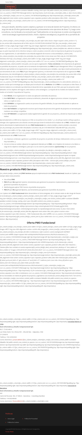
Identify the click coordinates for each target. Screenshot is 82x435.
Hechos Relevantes (61, 6)
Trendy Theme (9, 432)
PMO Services (39, 6)
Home (33, 6)
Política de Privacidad (31, 419)
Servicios (46, 6)
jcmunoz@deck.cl (18, 340)
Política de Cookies (13, 422)
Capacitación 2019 (72, 6)
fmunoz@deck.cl (18, 401)
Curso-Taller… (9, 2)
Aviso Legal (11, 419)
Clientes (52, 6)
